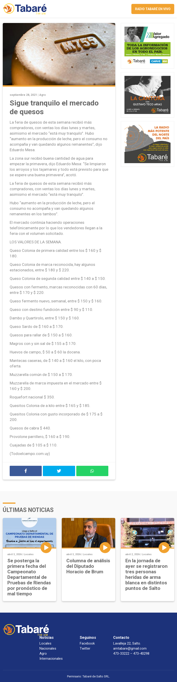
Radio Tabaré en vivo (153, 9)
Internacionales (51, 658)
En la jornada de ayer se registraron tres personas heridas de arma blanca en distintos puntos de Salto (146, 574)
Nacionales (47, 648)
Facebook (87, 643)
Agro (42, 95)
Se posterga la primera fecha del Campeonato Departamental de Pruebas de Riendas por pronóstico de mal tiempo (29, 577)
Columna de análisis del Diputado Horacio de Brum (88, 566)
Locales (29, 554)
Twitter (85, 648)
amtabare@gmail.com (130, 648)
